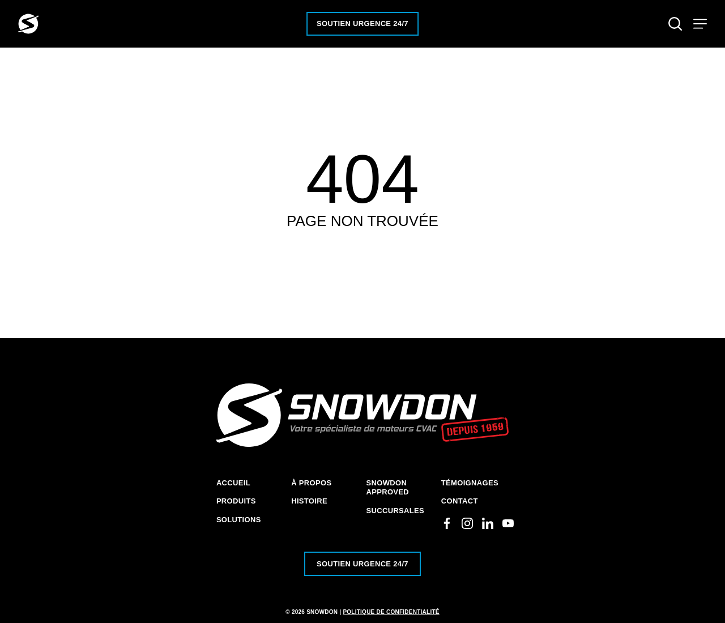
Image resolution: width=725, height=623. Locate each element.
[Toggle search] (675, 24)
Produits (236, 501)
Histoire (309, 501)
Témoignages (469, 483)
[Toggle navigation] (700, 24)
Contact (459, 501)
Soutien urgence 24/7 (362, 23)
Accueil (233, 483)
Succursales (395, 510)
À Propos (311, 483)
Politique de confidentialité (391, 612)
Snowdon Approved (388, 487)
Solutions (238, 519)
